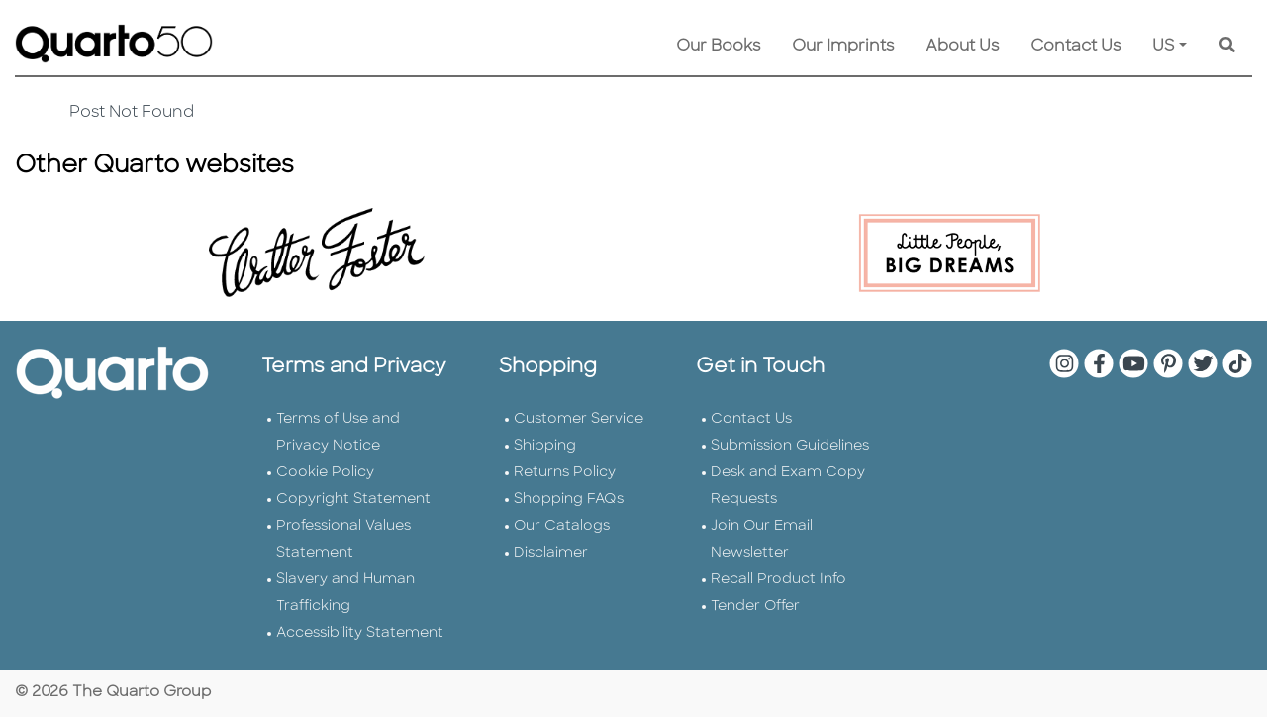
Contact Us (1075, 46)
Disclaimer (551, 553)
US (1163, 46)
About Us (962, 46)
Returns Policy (565, 472)
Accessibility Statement (359, 633)
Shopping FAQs (569, 499)
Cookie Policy (325, 472)
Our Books (718, 46)
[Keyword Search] (1227, 46)
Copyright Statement (353, 499)
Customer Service (578, 419)
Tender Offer (755, 606)
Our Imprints (843, 46)
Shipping (545, 446)
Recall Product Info (778, 579)
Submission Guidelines (790, 446)
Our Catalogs (562, 526)
